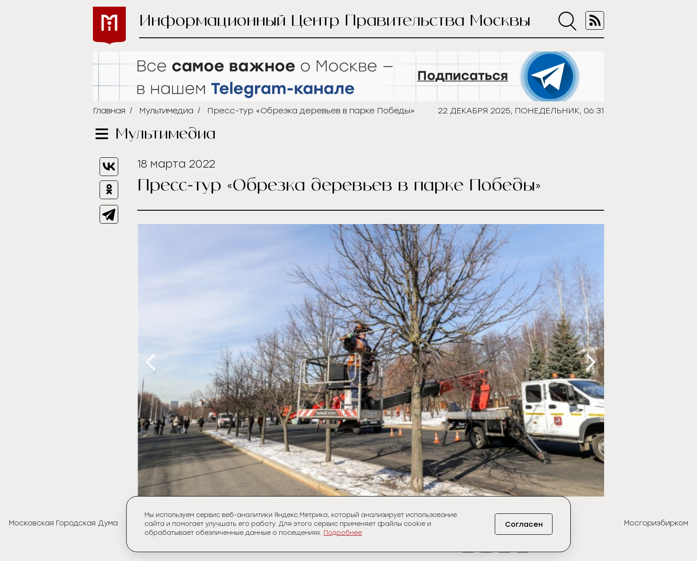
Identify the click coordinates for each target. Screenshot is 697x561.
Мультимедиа (166, 111)
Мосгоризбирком (656, 523)
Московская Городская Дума (63, 523)
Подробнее (343, 533)
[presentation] (150, 362)
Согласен (524, 524)
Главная (109, 111)
